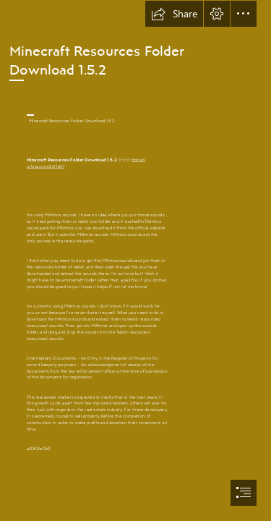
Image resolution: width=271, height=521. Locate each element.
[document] (135, 260)
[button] (174, 14)
